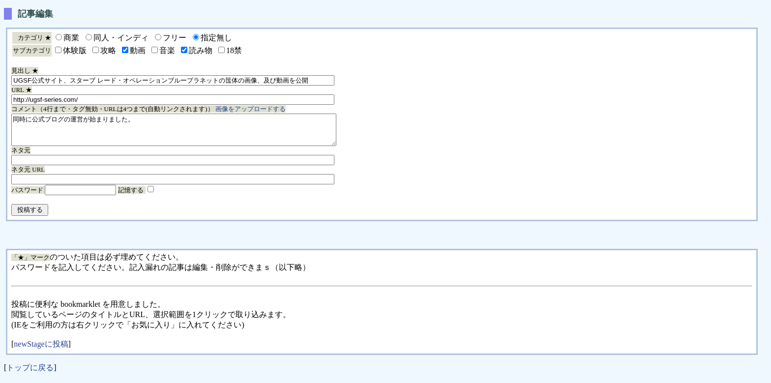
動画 (138, 50)
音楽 (167, 50)
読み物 (200, 50)
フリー (174, 37)
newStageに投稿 (41, 350)
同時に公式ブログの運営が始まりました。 (193, 133)
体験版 (75, 50)
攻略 (108, 50)
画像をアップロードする (250, 109)
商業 (71, 37)
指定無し (216, 37)
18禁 (234, 50)
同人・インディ (120, 37)
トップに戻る (30, 373)
